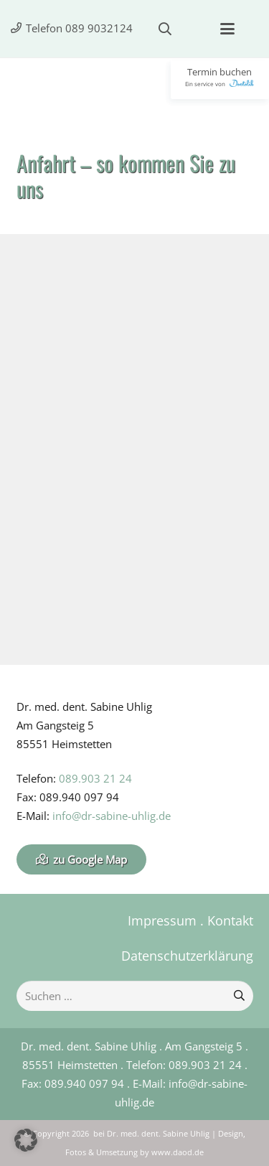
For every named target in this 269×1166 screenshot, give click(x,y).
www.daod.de (177, 1152)
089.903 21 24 (95, 778)
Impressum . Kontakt (190, 920)
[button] (165, 28)
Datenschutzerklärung (187, 955)
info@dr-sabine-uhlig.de (111, 815)
